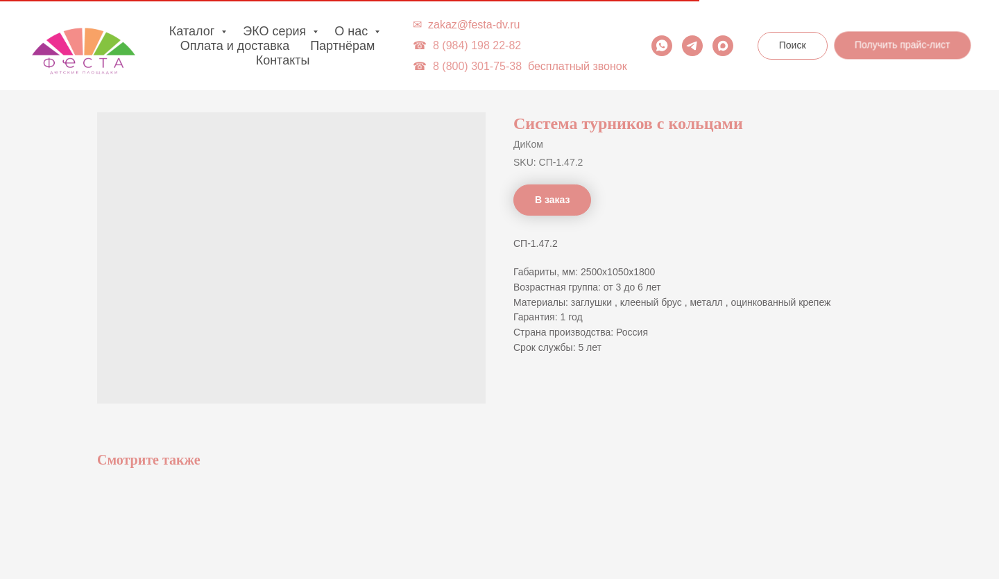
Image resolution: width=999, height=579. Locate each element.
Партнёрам (342, 46)
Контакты (283, 60)
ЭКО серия (276, 31)
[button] (901, 45)
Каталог (193, 31)
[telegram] (692, 45)
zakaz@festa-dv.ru (474, 25)
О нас (352, 31)
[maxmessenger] (722, 45)
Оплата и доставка (234, 46)
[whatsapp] (661, 45)
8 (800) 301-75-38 (477, 66)
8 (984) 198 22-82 (477, 45)
